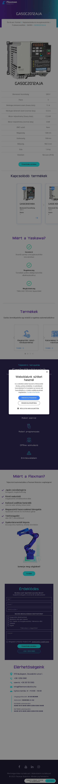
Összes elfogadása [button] (29, 398)
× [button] (47, 372)
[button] (29, 408)
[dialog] (29, 392)
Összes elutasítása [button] (29, 403)
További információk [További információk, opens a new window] (33, 392)
